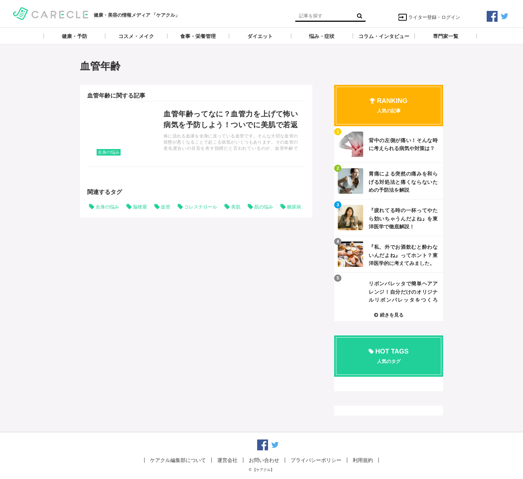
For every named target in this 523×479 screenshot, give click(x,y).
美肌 (235, 207)
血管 (165, 207)
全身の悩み (108, 152)
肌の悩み (263, 207)
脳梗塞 (140, 207)
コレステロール (200, 207)
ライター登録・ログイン (429, 17)
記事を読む (196, 133)
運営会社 (227, 460)
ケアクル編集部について (178, 460)
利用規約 (363, 460)
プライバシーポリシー (316, 460)
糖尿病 (294, 207)
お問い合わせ (264, 460)
